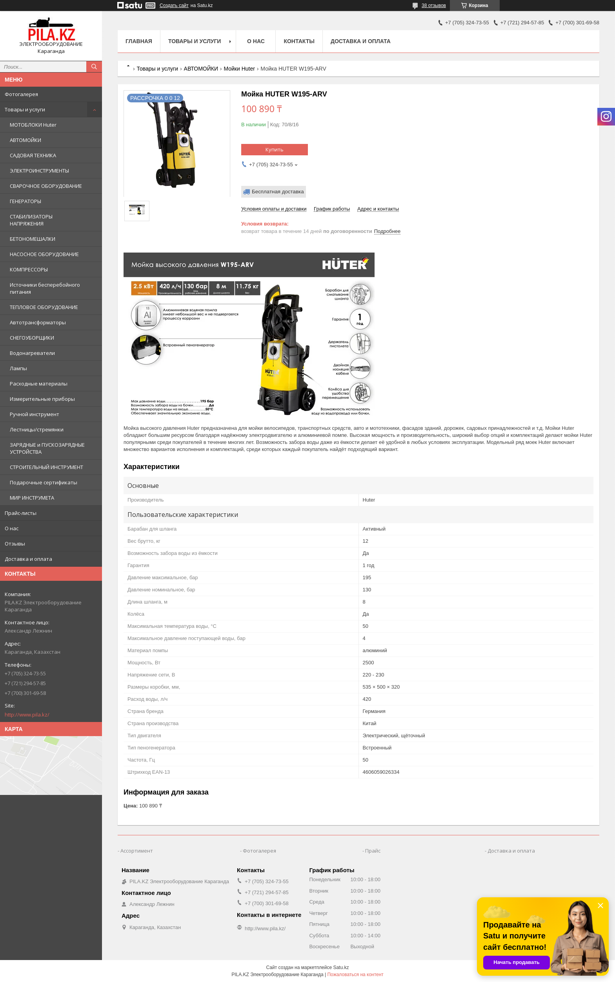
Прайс (372, 850)
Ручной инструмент (34, 414)
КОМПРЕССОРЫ (29, 269)
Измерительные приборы (42, 398)
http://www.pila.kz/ (27, 714)
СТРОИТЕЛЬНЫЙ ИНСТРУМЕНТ (46, 467)
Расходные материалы (38, 383)
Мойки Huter (239, 68)
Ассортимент (136, 850)
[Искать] (94, 67)
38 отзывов (434, 5)
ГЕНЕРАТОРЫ (25, 201)
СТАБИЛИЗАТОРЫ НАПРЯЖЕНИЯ (31, 220)
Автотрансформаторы (38, 322)
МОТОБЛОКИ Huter (33, 124)
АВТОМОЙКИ (25, 140)
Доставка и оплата (28, 558)
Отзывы (15, 543)
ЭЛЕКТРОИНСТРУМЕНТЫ (39, 170)
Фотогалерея (21, 94)
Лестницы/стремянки (37, 429)
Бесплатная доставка (278, 192)
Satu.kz (341, 967)
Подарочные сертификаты (43, 482)
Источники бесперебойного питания (45, 288)
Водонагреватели (32, 352)
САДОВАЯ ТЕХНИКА (33, 155)
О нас (11, 528)
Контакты (299, 41)
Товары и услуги (25, 109)
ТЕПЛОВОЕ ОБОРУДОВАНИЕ (44, 307)
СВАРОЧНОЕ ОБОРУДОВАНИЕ (46, 185)
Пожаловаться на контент (355, 974)
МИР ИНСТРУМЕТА (32, 497)
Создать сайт (174, 5)
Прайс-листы (20, 512)
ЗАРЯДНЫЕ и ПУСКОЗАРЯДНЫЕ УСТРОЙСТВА (47, 448)
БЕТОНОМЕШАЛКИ (32, 238)
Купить (275, 149)
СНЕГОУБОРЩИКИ (32, 337)
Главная (139, 41)
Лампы (18, 368)
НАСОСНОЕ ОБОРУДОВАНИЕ (44, 254)
